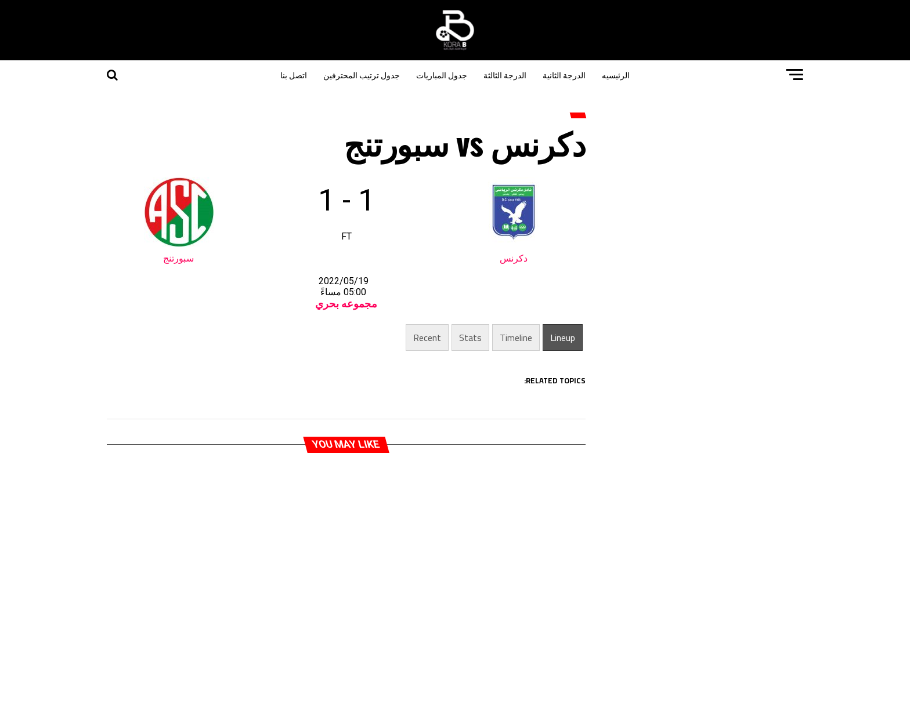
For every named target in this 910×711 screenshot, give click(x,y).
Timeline (516, 337)
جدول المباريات (441, 74)
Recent (427, 337)
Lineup (562, 337)
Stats (470, 337)
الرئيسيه (616, 74)
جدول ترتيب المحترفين (361, 74)
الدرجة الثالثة (504, 74)
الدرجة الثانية (564, 74)
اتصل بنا (293, 74)
